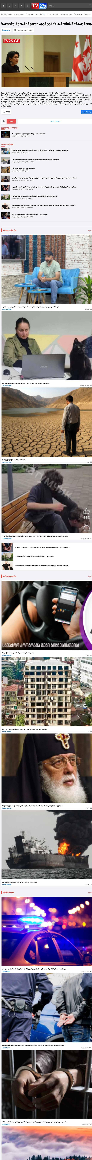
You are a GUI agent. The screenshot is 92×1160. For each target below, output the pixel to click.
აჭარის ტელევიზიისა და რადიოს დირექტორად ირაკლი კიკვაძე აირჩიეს (40, 150)
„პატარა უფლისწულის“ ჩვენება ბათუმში (28, 134)
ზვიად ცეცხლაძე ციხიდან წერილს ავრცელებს (30, 214)
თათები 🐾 (40, 14)
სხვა (88, 14)
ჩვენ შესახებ (6, 14)
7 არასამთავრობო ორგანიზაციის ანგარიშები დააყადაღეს (34, 196)
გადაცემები (19, 14)
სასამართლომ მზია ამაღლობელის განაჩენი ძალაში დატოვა (35, 159)
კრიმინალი (8, 892)
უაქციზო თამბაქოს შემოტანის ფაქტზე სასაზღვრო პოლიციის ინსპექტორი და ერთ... (44, 187)
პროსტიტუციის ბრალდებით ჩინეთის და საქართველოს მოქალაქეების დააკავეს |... (44, 205)
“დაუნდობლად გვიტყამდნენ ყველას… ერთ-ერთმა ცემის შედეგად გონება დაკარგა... (44, 178)
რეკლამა (29, 14)
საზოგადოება (66, 14)
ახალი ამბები (52, 14)
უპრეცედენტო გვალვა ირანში (23, 168)
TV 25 (6, 112)
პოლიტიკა (78, 14)
